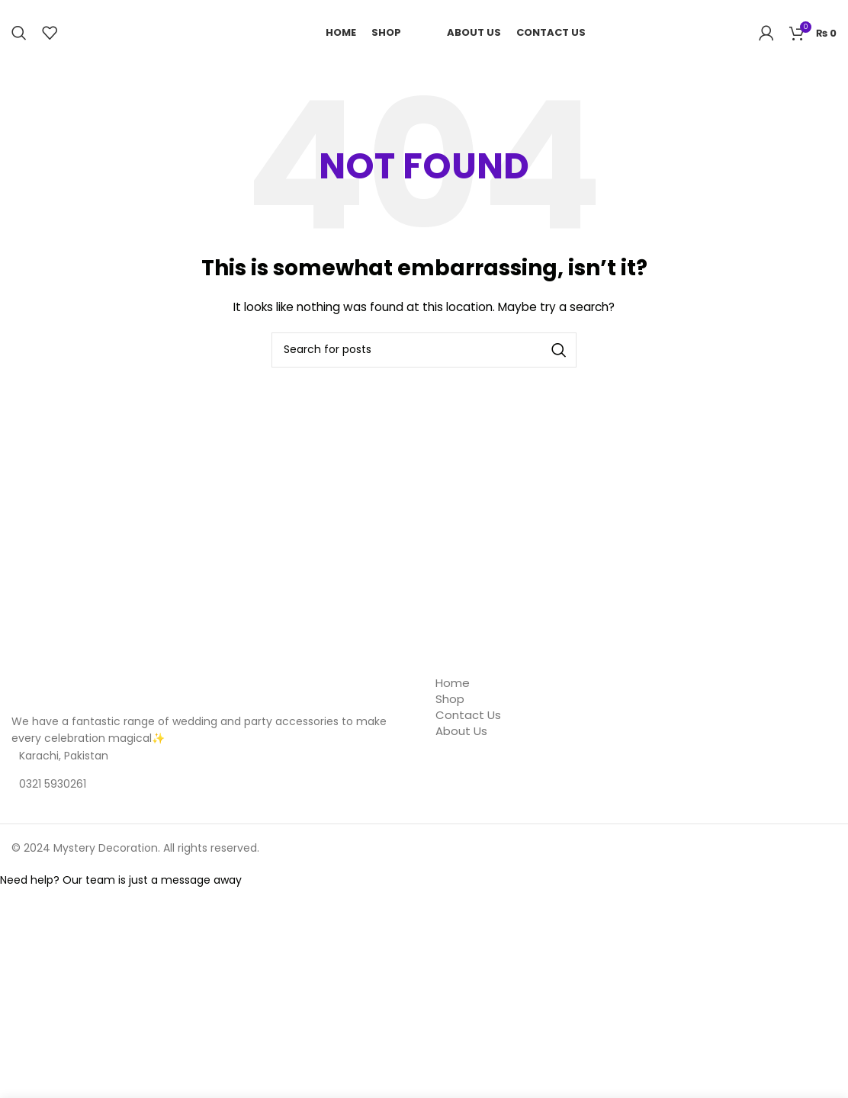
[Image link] (87, 693)
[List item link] (212, 783)
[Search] (19, 33)
